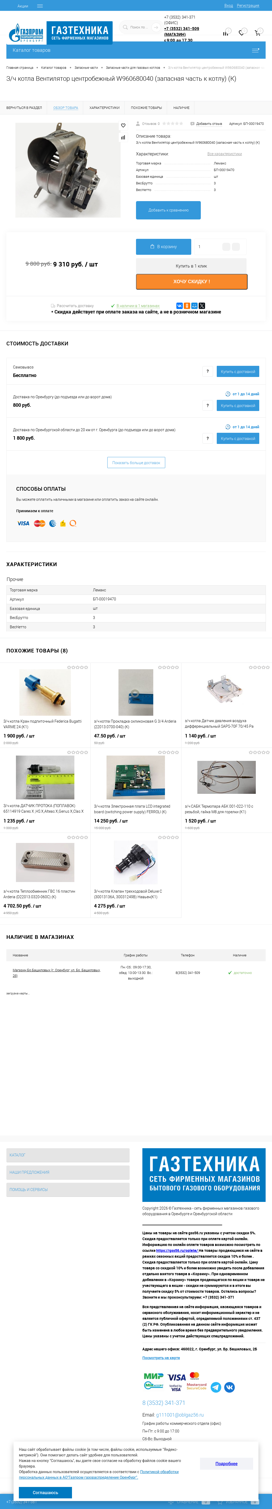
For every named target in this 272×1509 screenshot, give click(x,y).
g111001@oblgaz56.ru (180, 1415)
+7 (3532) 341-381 (21, 1502)
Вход (228, 5)
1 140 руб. (227, 739)
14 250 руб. (135, 824)
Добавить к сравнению (168, 210)
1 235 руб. (45, 824)
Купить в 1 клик (191, 266)
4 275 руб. (135, 909)
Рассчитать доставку (72, 306)
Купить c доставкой (238, 372)
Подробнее (226, 1463)
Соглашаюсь (45, 1492)
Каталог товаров (136, 50)
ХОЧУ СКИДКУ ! (191, 282)
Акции (23, 6)
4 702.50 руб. (45, 909)
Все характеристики (224, 154)
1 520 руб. (227, 824)
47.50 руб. (135, 739)
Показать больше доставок (136, 463)
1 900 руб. (45, 739)
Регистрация (248, 5)
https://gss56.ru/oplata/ (177, 1250)
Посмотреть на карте (161, 1357)
